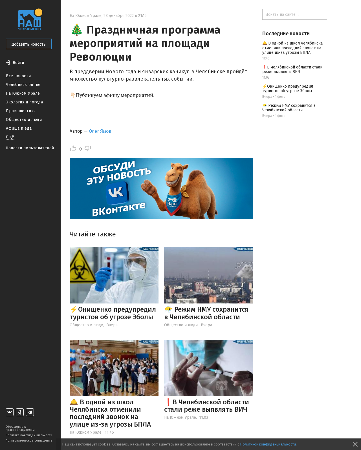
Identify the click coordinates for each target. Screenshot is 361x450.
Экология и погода (24, 102)
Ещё (10, 137)
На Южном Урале (23, 93)
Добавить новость (29, 44)
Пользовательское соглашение (29, 440)
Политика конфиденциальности (29, 435)
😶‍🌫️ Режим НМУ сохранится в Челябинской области (206, 313)
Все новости (18, 76)
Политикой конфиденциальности (268, 444)
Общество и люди (24, 119)
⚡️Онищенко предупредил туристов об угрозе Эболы (113, 313)
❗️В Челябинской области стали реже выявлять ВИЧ (206, 405)
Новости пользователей (30, 148)
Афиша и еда (19, 128)
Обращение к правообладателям (20, 428)
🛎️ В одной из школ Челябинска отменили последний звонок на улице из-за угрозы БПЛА (110, 413)
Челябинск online (23, 84)
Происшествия (21, 110)
